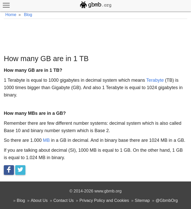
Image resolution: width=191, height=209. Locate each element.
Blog (21, 200)
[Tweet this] (20, 170)
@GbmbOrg (166, 200)
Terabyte (155, 80)
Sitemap (142, 200)
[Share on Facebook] (9, 170)
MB (46, 140)
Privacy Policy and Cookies (104, 200)
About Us (39, 200)
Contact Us (63, 200)
